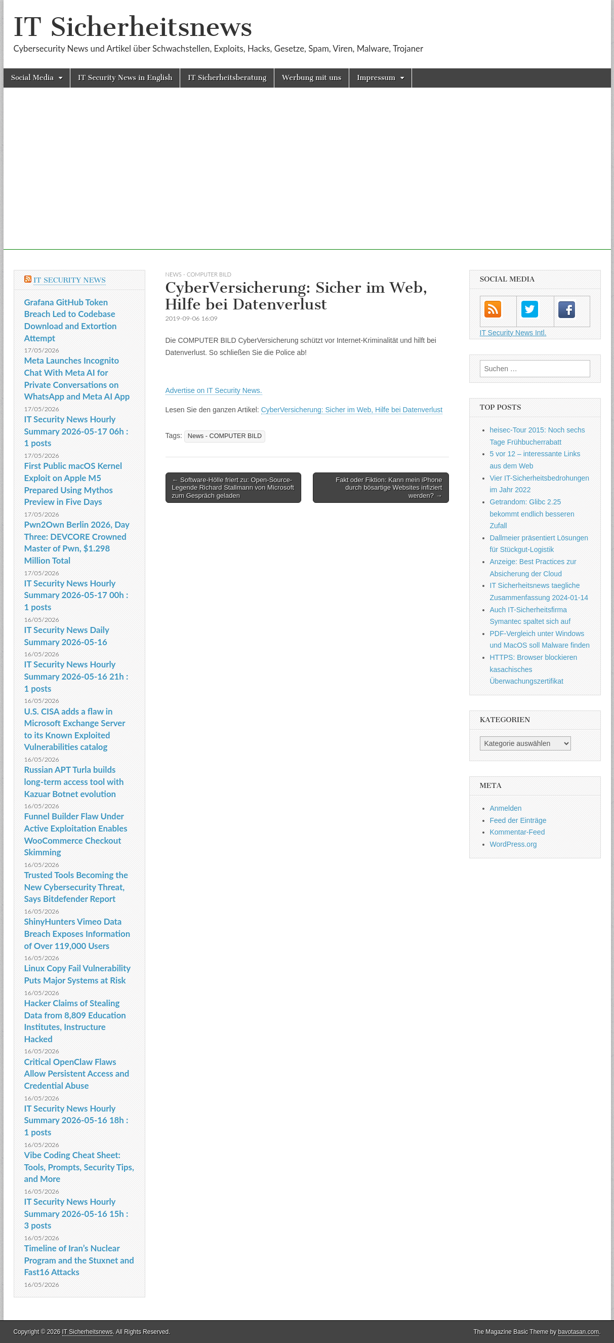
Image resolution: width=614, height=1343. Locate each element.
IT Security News (69, 280)
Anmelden (506, 808)
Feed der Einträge (518, 820)
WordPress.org (513, 844)
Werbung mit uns (311, 77)
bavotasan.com (578, 1331)
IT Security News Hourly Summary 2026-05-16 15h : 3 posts (76, 1213)
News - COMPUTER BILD (198, 274)
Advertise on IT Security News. (214, 390)
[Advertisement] (307, 179)
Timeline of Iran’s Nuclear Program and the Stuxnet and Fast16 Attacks (79, 1260)
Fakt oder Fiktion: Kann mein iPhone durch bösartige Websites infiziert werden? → (389, 487)
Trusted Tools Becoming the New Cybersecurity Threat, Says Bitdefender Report (76, 887)
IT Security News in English (125, 77)
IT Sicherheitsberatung (227, 77)
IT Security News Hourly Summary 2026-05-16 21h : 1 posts (76, 676)
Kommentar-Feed (517, 832)
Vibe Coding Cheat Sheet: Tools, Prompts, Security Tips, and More (79, 1167)
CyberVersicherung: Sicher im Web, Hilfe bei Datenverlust (351, 410)
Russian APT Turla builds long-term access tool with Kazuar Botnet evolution (74, 781)
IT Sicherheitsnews (133, 27)
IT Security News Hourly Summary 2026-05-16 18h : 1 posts (76, 1120)
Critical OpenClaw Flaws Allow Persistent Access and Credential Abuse (77, 1073)
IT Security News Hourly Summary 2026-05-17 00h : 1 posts (76, 595)
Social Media (32, 77)
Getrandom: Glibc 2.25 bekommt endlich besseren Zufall (532, 514)
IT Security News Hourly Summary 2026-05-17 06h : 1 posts (76, 431)
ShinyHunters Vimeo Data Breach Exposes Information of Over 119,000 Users (77, 933)
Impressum (376, 77)
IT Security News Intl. (513, 333)
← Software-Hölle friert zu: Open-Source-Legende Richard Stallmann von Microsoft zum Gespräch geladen (233, 487)
